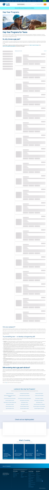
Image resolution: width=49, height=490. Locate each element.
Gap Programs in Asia (39, 402)
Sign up (22, 474)
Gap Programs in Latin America (24, 400)
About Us (37, 472)
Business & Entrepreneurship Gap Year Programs (9, 396)
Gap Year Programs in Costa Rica (39, 408)
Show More (24, 411)
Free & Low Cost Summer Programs (31, 476)
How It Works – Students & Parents (24, 477)
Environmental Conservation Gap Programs (24, 398)
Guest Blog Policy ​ (38, 475)
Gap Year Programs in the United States (39, 406)
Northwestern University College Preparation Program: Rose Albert (7, 455)
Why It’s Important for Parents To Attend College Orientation (29, 454)
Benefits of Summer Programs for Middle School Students (18, 454)
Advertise (14, 472)
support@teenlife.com (5, 475)
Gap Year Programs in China (10, 406)
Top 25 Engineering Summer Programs (31, 487)
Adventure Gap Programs (39, 393)
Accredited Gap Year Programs (24, 393)
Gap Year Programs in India (10, 408)
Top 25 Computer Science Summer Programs (30, 481)
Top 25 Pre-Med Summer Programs (31, 483)
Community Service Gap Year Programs (10, 398)
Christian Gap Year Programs (39, 395)
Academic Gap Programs (9, 393)
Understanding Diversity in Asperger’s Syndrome (40, 454)
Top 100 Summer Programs (30, 478)
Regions (14, 476)
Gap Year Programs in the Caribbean (39, 404)
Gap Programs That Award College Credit (10, 402)
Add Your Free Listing (16, 473)
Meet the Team (38, 473)
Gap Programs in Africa (24, 402)
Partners (37, 474)
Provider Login (15, 475)
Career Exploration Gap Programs (24, 395)
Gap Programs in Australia (10, 404)
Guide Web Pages (30, 472)
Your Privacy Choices (39, 481)
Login (21, 475)
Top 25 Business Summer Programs (31, 485)
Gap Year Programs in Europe (9, 400)
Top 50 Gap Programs (31, 477)
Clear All (45, 50)
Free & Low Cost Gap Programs (31, 474)
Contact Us (37, 476)
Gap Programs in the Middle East (39, 400)
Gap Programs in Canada (24, 404)
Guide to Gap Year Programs (34, 45)
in (35, 4)
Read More (5, 458)
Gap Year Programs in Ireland (24, 408)
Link (24, 8)
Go (45, 4)
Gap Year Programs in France (24, 406)
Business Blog (15, 474)
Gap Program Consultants (39, 398)
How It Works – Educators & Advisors (24, 473)
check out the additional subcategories (9, 46)
